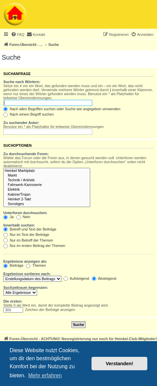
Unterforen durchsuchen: (25, 213)
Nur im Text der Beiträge (26, 235)
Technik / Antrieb (47, 180)
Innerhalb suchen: (19, 225)
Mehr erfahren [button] (45, 375)
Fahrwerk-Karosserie (47, 185)
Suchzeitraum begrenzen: (25, 287)
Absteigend (104, 278)
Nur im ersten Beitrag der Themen (34, 246)
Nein (23, 217)
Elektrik (47, 189)
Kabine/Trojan (47, 194)
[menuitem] (17, 34)
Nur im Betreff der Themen (28, 240)
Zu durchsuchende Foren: (26, 154)
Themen (36, 265)
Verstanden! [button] (119, 363)
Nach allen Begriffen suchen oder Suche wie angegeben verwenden (61, 109)
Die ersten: (12, 301)
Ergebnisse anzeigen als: (25, 261)
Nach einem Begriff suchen (28, 114)
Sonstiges (47, 204)
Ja (8, 217)
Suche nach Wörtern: (21, 82)
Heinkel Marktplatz (47, 171)
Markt (47, 175)
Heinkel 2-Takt (47, 199)
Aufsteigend (76, 278)
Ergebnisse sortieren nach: (27, 274)
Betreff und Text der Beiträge (29, 229)
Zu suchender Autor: (21, 123)
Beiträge (13, 265)
